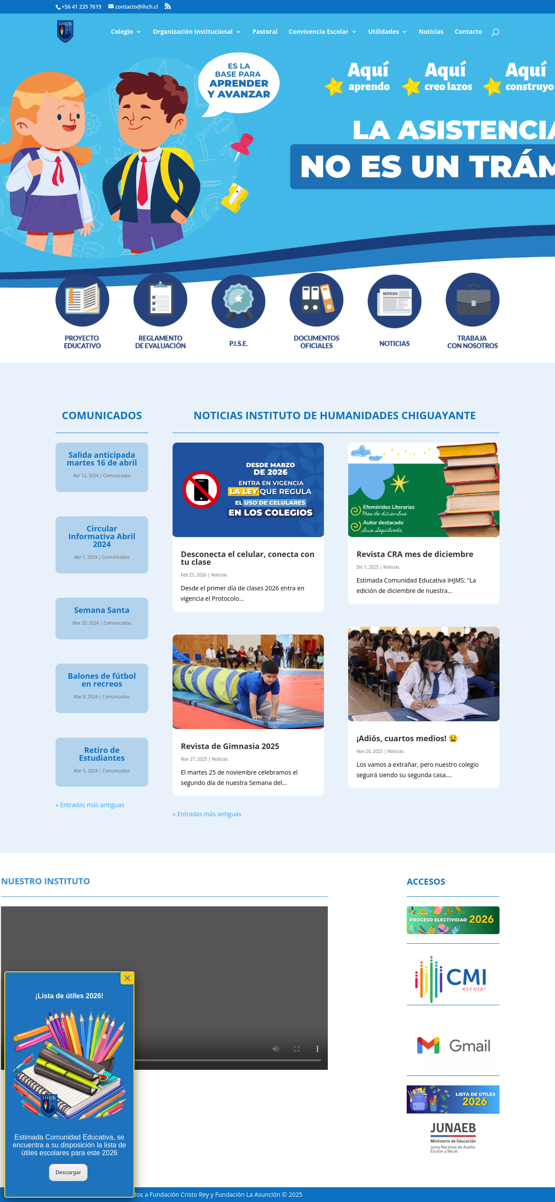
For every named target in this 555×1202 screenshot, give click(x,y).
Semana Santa (102, 610)
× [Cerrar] (127, 977)
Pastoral (265, 32)
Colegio (122, 32)
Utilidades (383, 32)
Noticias (431, 32)
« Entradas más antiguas (90, 805)
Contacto (468, 32)
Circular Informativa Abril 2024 (102, 536)
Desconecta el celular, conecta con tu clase (247, 558)
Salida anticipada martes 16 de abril (102, 459)
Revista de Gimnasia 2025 (230, 746)
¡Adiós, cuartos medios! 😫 (407, 738)
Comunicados (117, 475)
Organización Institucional (192, 32)
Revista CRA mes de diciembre (414, 554)
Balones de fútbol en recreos (102, 680)
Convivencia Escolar (319, 32)
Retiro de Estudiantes (102, 754)
